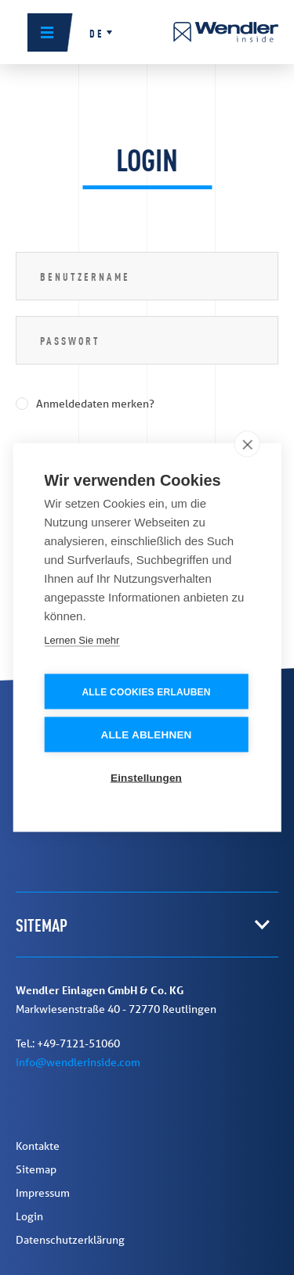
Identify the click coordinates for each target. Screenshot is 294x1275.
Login (29, 1216)
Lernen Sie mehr (81, 639)
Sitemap (36, 1169)
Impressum (43, 1193)
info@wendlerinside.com (78, 1062)
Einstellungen (146, 777)
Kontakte (38, 1146)
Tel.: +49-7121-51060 (68, 1043)
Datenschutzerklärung (70, 1240)
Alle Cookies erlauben (146, 691)
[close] (247, 443)
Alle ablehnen (145, 734)
